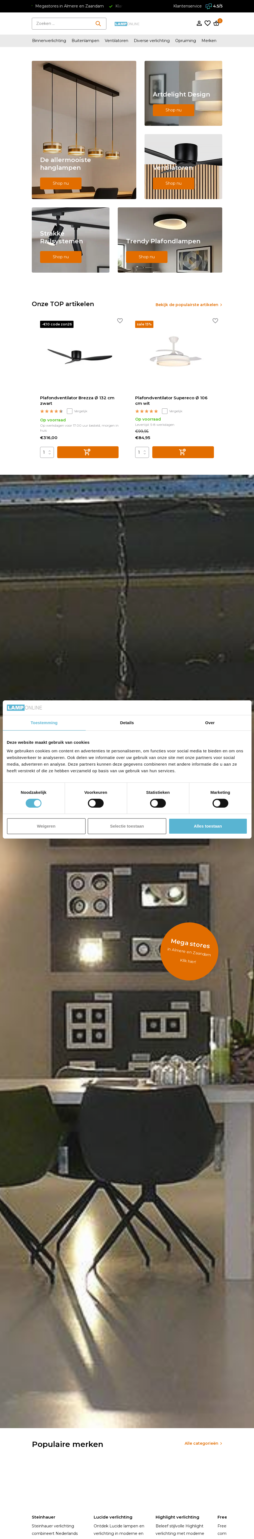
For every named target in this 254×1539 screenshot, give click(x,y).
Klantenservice (187, 6)
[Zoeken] (69, 24)
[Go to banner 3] (183, 166)
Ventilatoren (116, 40)
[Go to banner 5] (170, 240)
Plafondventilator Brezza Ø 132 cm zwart (77, 400)
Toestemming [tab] (44, 722)
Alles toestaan (208, 826)
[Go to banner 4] (71, 240)
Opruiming (185, 40)
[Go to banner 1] (84, 130)
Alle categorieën (201, 1443)
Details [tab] (127, 722)
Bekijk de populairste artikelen (187, 304)
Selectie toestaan (127, 826)
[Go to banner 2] (183, 93)
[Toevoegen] (88, 452)
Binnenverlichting (49, 40)
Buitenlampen (85, 40)
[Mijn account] (199, 23)
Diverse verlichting (152, 40)
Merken (208, 40)
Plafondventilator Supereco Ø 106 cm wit (171, 400)
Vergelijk (77, 411)
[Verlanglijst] (208, 23)
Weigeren (46, 826)
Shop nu (61, 183)
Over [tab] (210, 722)
